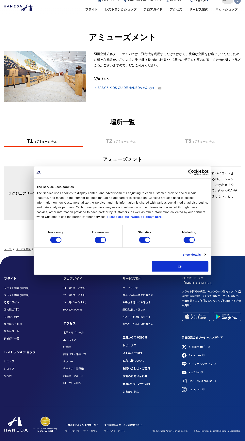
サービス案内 (198, 16)
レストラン (10, 361)
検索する (238, 7)
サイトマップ (72, 431)
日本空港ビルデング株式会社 (80, 425)
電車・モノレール (73, 332)
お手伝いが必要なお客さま (137, 295)
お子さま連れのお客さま (136, 302)
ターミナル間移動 (73, 368)
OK (180, 266)
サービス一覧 (130, 288)
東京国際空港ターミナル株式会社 (122, 425)
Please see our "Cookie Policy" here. (135, 216)
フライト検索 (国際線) (16, 295)
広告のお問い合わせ (134, 376)
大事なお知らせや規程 (136, 384)
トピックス (129, 345)
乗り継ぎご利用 (13, 324)
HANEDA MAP (71, 309)
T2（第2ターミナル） (75, 295)
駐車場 (67, 347)
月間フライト (11, 302)
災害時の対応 (130, 391)
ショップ (9, 368)
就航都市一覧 (11, 338)
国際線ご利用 (11, 316)
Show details (192, 254)
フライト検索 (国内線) (16, 288)
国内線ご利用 (11, 309)
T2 (122, 141)
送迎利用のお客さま (134, 309)
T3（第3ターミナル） (75, 302)
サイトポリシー (91, 431)
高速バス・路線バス (74, 354)
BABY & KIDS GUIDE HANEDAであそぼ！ (127, 88)
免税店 (8, 375)
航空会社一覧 (11, 331)
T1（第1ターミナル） (75, 288)
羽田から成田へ (72, 383)
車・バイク (69, 339)
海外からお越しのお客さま (137, 324)
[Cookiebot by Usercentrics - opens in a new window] (191, 172)
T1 (43, 141)
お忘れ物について (133, 360)
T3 (201, 141)
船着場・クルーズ (73, 375)
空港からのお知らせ (134, 337)
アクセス (176, 16)
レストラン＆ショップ (121, 16)
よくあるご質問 (132, 353)
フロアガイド (153, 16)
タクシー (68, 361)
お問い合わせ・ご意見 (136, 368)
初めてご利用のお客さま (136, 316)
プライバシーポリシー (116, 431)
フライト (91, 16)
